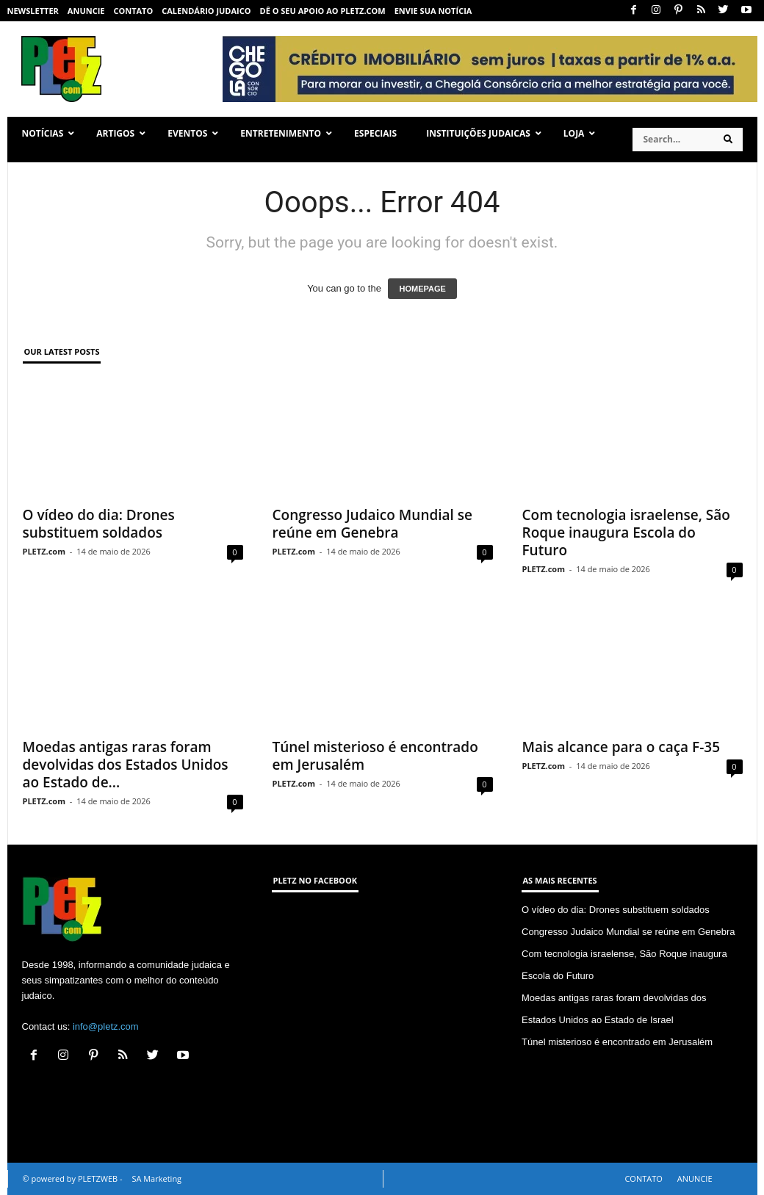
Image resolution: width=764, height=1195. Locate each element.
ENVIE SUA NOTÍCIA (433, 10)
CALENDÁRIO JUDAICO (206, 10)
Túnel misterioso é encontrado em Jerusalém (375, 755)
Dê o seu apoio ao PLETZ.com (323, 10)
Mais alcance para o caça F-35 (621, 747)
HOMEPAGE (422, 288)
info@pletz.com (106, 1026)
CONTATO (133, 10)
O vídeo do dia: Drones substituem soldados (99, 523)
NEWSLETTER (33, 10)
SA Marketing (156, 1178)
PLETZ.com (44, 551)
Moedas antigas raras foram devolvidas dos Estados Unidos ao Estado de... (125, 764)
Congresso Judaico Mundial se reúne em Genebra (373, 523)
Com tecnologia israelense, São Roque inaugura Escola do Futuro (626, 532)
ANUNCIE (86, 10)
